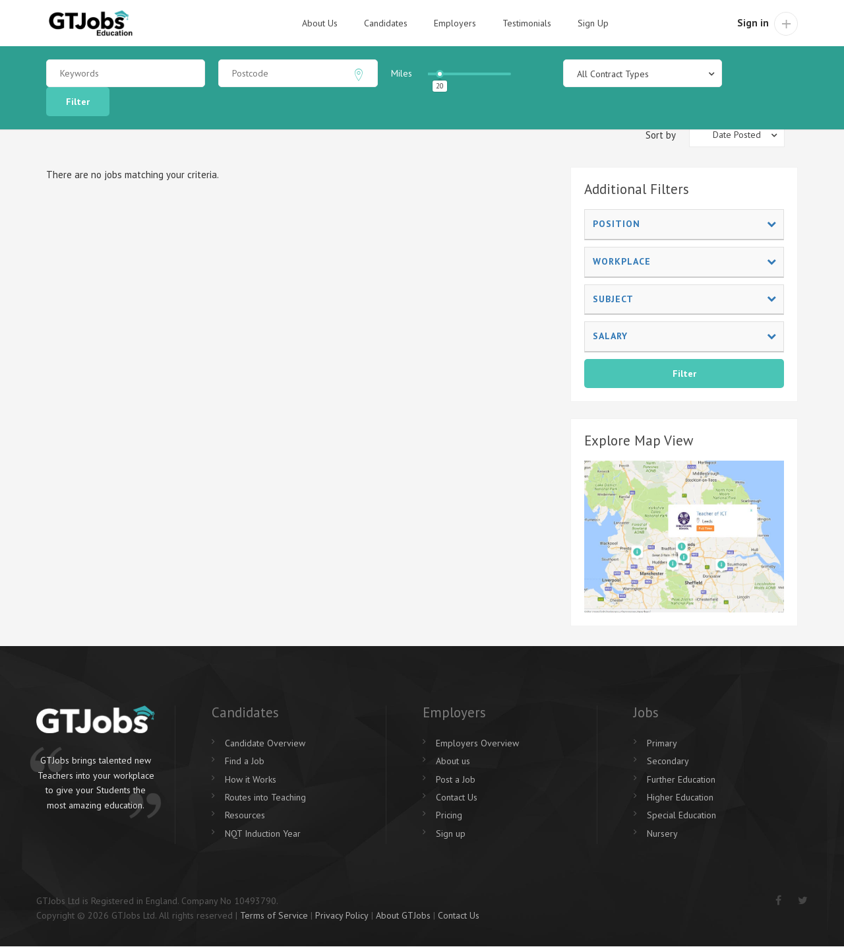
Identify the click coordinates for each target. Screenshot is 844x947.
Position (685, 224)
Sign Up (593, 23)
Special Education (681, 815)
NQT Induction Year (263, 833)
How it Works (250, 779)
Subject (685, 299)
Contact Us (456, 797)
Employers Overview (477, 743)
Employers (455, 23)
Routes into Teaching (265, 797)
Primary (662, 743)
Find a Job (244, 761)
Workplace (685, 261)
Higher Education (680, 797)
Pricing (449, 815)
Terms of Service (274, 915)
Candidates (385, 23)
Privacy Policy (342, 915)
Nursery (662, 833)
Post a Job (455, 779)
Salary (685, 336)
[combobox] (642, 73)
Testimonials (526, 23)
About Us (320, 23)
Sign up (451, 833)
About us (453, 761)
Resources (245, 815)
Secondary (668, 761)
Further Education (681, 779)
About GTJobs (403, 915)
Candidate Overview (265, 743)
